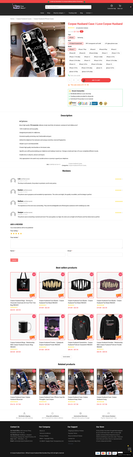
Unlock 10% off (129, 449)
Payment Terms (72, 433)
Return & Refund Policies (75, 436)
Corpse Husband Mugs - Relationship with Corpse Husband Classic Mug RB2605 (22, 345)
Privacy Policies (44, 436)
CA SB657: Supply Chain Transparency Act (52, 441)
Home (12, 19)
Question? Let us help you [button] (124, 454)
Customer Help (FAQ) (74, 441)
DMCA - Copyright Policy (46, 438)
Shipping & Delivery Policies (76, 430)
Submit (14, 260)
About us (42, 430)
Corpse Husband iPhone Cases (44, 19)
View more (66, 356)
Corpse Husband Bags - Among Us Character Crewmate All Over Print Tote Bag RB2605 (23, 303)
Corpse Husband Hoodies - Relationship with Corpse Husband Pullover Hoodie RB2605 (110, 345)
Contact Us (71, 438)
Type (69, 34)
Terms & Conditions (45, 433)
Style (69, 40)
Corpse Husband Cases (23, 19)
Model (70, 46)
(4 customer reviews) (82, 28)
